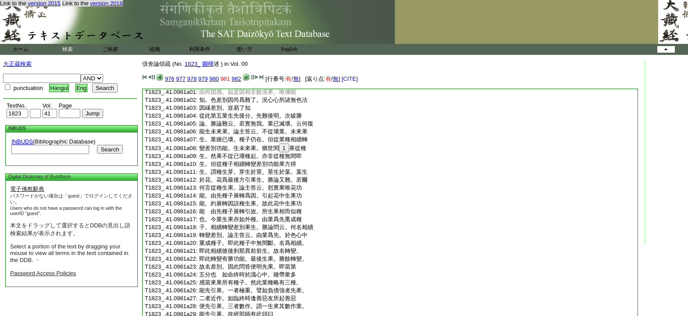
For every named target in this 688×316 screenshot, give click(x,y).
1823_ (193, 64)
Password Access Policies (43, 273)
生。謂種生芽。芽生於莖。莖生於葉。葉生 (253, 172)
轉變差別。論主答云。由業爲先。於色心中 (253, 235)
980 (214, 78)
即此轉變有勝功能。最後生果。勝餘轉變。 (253, 258)
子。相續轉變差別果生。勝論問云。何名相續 (256, 227)
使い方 (244, 49)
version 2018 (106, 3)
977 (181, 78)
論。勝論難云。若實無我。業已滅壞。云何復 (256, 123)
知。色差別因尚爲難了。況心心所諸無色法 (253, 100)
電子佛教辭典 (27, 189)
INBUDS (22, 141)
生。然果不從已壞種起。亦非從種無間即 (250, 156)
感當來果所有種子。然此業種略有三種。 (250, 282)
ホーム (21, 49)
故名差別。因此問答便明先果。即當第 (247, 266)
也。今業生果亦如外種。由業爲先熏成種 (250, 219)
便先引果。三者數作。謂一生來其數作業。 (253, 306)
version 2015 (44, 3)
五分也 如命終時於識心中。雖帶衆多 (247, 274)
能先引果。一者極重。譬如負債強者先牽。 (253, 290)
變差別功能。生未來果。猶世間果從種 (252, 148)
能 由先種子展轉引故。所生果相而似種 (250, 211)
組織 (155, 49)
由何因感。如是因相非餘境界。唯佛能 (247, 92)
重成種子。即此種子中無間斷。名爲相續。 (253, 243)
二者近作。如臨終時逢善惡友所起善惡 (247, 298)
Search (109, 149)
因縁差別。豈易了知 (225, 107)
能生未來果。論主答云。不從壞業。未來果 (253, 131)
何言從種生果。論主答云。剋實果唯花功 (250, 187)
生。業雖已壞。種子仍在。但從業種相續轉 (253, 139)
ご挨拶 (110, 49)
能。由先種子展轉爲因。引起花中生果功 (250, 195)
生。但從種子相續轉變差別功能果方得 (247, 164)
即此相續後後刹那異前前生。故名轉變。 (250, 251)
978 (192, 78)
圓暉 (208, 64)
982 (236, 78)
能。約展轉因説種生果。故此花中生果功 (250, 203)
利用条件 (199, 49)
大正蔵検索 (17, 64)
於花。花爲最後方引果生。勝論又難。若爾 (253, 179)
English (289, 49)
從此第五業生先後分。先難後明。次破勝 (250, 115)
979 (203, 78)
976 (170, 78)
